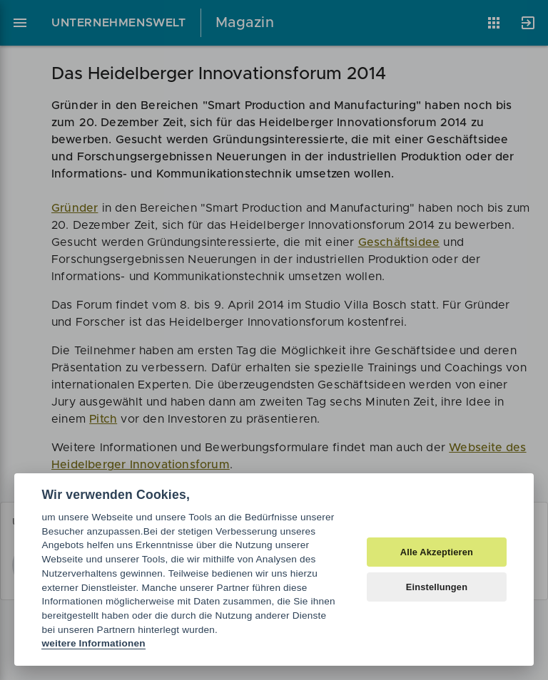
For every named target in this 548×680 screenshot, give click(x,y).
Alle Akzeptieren (436, 552)
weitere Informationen (93, 643)
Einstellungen (437, 587)
